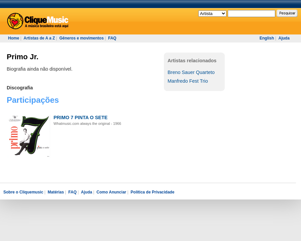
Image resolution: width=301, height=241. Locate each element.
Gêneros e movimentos (81, 38)
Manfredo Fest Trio (188, 81)
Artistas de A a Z (39, 38)
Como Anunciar (111, 192)
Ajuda (283, 38)
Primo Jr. (22, 57)
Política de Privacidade (153, 192)
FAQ (112, 38)
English (267, 38)
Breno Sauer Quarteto (191, 72)
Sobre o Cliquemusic (23, 192)
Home (13, 38)
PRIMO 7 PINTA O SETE (81, 117)
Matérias (55, 192)
